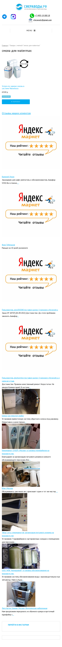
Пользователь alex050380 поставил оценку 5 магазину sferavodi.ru (30, 310)
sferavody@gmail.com (42, 20)
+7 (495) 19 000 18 (42, 15)
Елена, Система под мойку (13, 416)
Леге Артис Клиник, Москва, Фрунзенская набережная (24, 608)
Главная (5, 45)
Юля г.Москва (7, 488)
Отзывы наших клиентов (16, 113)
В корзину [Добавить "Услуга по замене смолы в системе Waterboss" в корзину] (15, 102)
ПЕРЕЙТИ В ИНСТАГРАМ (18, 625)
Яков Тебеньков (8, 245)
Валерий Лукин (8, 177)
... (18, 183)
